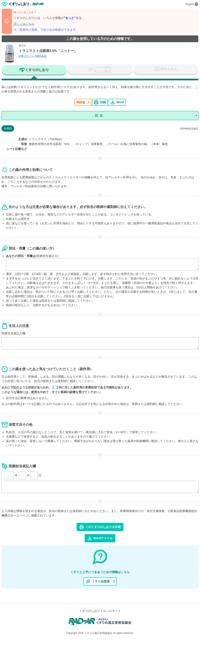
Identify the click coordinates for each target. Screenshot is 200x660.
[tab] (34, 70)
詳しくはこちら (24, 23)
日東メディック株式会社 (33, 55)
